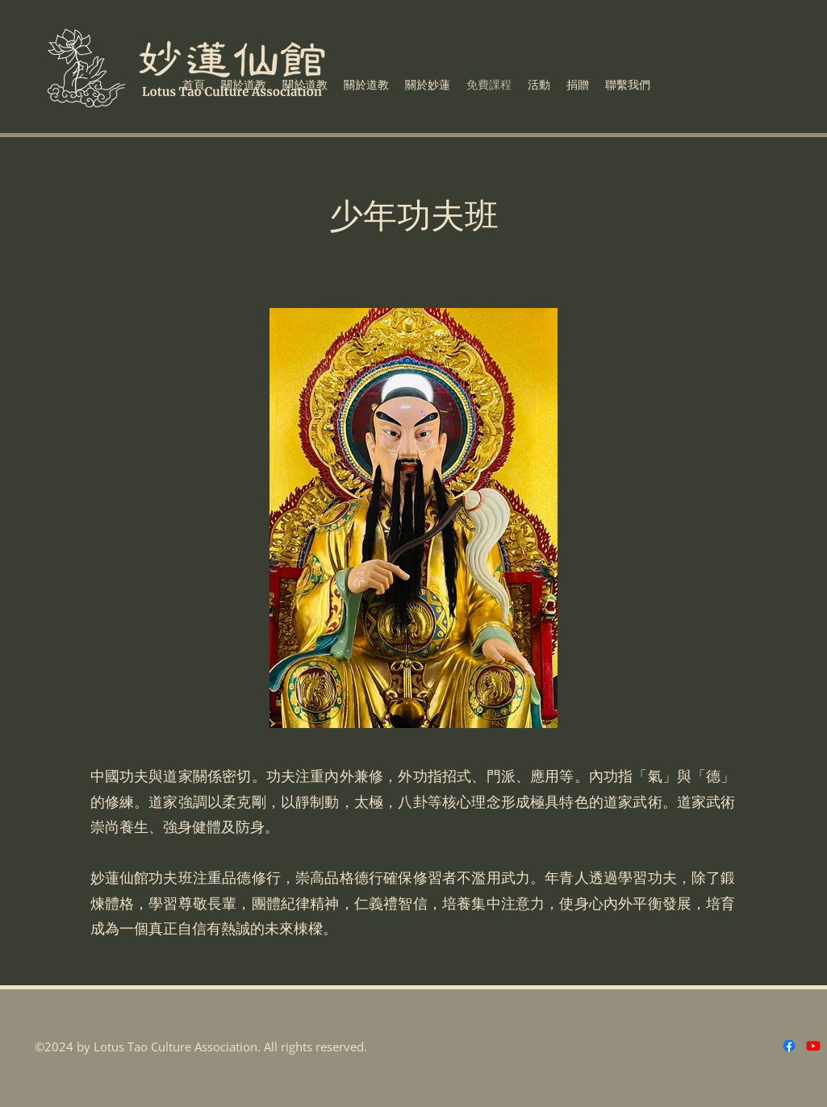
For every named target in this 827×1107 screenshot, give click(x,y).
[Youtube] (813, 1046)
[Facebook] (789, 1046)
